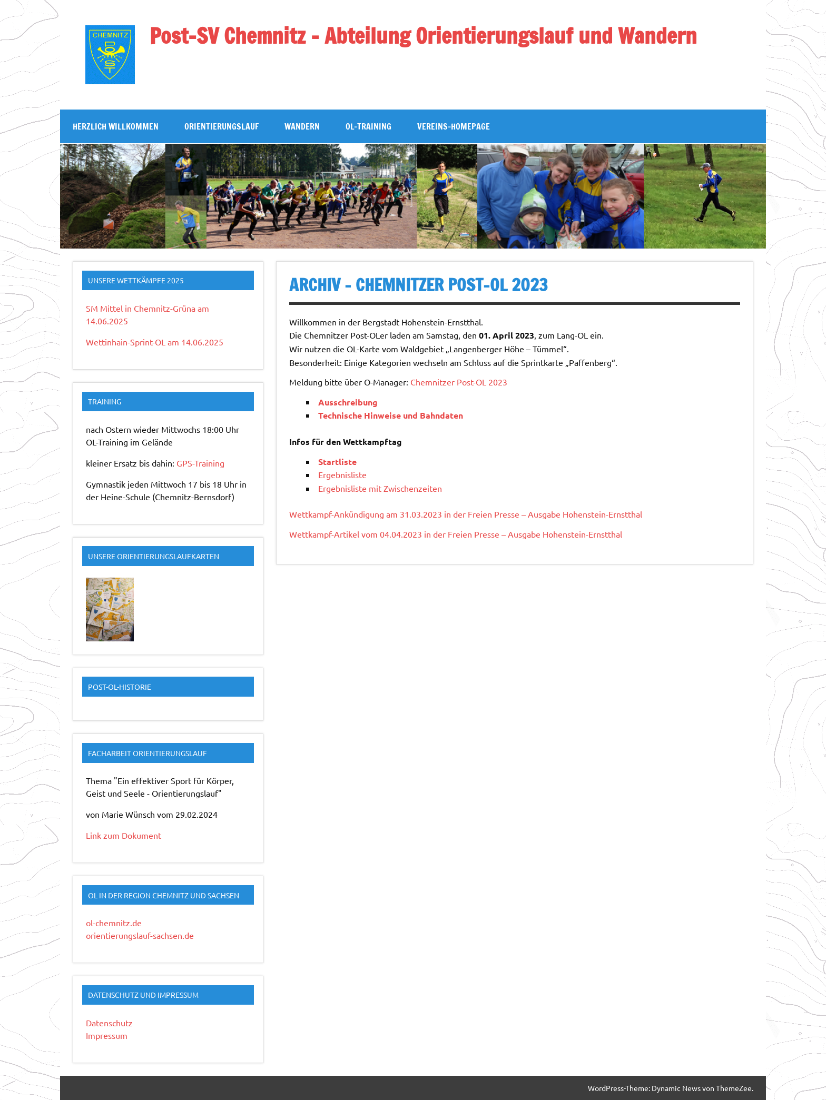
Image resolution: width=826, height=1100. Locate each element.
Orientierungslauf (221, 126)
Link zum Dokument (123, 835)
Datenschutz (109, 1022)
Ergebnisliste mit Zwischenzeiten (380, 488)
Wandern (302, 126)
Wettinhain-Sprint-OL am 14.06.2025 (154, 341)
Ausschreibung (348, 402)
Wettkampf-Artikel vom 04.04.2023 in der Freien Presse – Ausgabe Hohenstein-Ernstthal (455, 534)
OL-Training (368, 126)
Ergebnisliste (342, 474)
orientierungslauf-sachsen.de (140, 935)
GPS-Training (200, 463)
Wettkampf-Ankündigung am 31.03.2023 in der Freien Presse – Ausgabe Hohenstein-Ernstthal (465, 514)
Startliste (337, 461)
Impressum (106, 1035)
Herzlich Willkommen (116, 126)
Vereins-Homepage (453, 126)
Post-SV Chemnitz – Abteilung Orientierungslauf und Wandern (423, 36)
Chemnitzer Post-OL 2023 (458, 381)
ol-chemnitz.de (114, 922)
